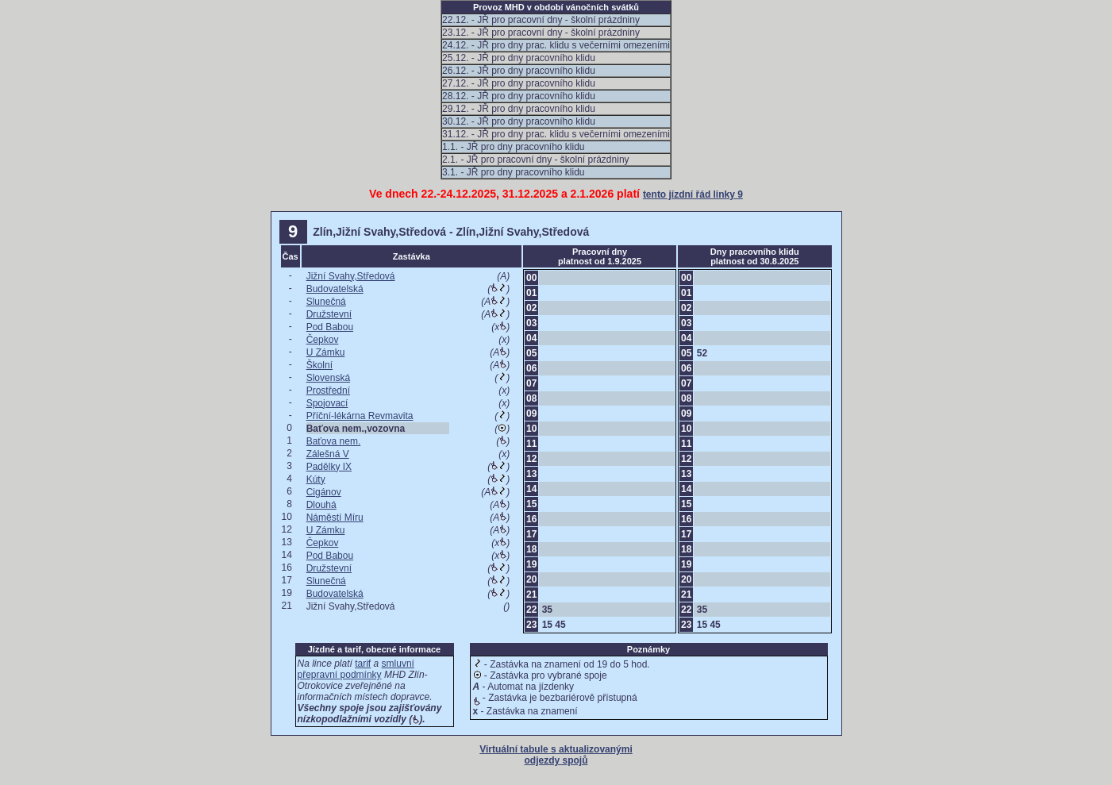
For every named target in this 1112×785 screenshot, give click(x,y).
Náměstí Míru (335, 517)
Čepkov (322, 339)
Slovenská (328, 377)
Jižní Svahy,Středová (350, 276)
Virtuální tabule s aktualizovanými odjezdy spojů (556, 755)
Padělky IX (329, 466)
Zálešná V (327, 454)
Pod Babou (329, 327)
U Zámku (325, 352)
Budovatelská (335, 288)
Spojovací (327, 403)
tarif (363, 663)
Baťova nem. (333, 441)
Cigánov (323, 492)
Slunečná (326, 301)
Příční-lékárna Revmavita (360, 415)
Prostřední (328, 390)
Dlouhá (321, 504)
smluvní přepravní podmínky (356, 669)
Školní (319, 365)
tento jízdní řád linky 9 (693, 194)
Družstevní (329, 314)
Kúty (315, 479)
